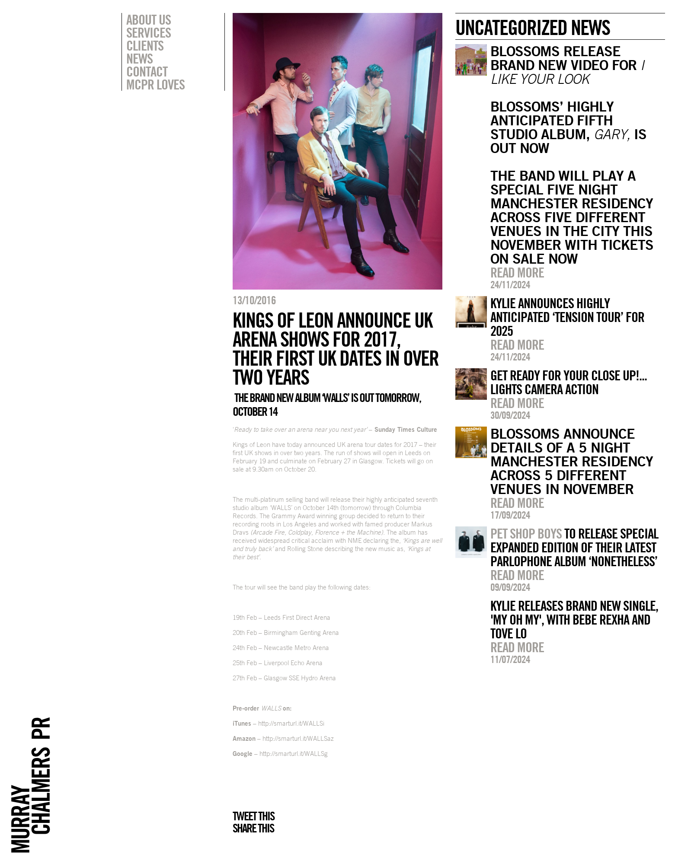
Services (148, 32)
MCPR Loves (155, 84)
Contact (146, 71)
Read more (517, 272)
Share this (253, 828)
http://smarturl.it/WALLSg (293, 753)
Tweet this (253, 816)
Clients (144, 45)
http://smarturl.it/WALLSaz (298, 738)
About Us (148, 19)
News (139, 58)
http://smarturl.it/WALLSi (291, 723)
